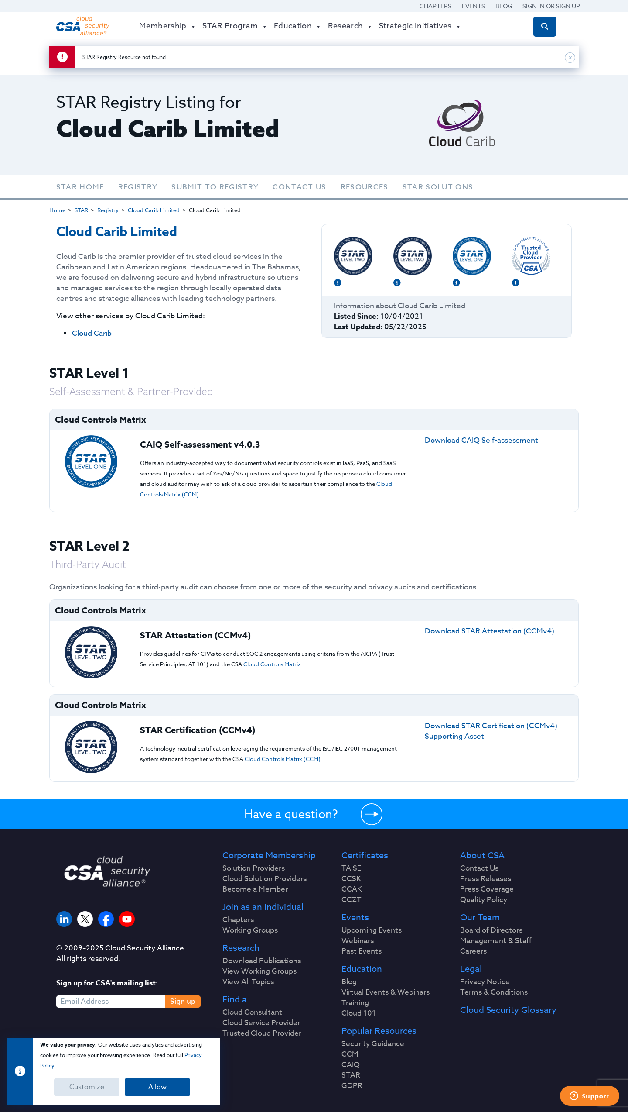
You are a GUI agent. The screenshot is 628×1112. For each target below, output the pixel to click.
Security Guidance (372, 1044)
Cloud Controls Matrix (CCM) (283, 759)
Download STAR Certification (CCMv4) (491, 725)
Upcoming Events (371, 930)
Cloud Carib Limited (154, 210)
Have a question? (291, 814)
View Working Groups (259, 971)
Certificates (364, 855)
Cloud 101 (358, 1013)
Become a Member (255, 889)
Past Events (361, 951)
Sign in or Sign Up (551, 6)
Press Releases (485, 879)
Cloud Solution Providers (264, 879)
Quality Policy (483, 900)
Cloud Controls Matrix (272, 664)
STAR (81, 210)
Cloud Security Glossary (508, 1010)
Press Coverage (487, 889)
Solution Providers (253, 868)
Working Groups (250, 930)
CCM (349, 1054)
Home (57, 210)
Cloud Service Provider (261, 1023)
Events (473, 6)
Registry (138, 187)
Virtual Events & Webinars (385, 992)
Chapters (435, 6)
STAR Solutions (438, 187)
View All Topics (248, 982)
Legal (471, 969)
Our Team (480, 917)
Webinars (357, 941)
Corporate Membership (269, 855)
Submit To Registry (215, 187)
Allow (157, 1087)
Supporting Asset (454, 736)
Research (240, 948)
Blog (503, 6)
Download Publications (261, 961)
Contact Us (299, 187)
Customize (86, 1087)
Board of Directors (491, 930)
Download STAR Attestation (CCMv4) (489, 631)
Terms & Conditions (494, 992)
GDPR (351, 1086)
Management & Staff (496, 941)
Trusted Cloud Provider (261, 1033)
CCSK (351, 879)
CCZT (351, 900)
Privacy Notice (485, 982)
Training (355, 1003)
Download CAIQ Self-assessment (481, 440)
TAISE (351, 868)
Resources (365, 187)
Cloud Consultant (252, 1012)
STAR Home (80, 187)
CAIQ (350, 1065)
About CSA (482, 855)
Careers (473, 951)
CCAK (351, 889)
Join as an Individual (263, 907)
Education (361, 969)
